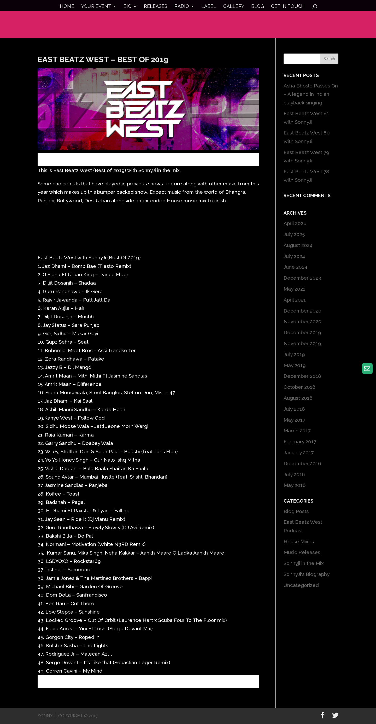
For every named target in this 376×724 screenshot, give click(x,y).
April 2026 (295, 223)
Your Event (96, 6)
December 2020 (302, 311)
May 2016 (295, 485)
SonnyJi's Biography (307, 574)
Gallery (233, 6)
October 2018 (299, 387)
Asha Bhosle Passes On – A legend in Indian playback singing (311, 94)
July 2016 (294, 474)
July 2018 (294, 409)
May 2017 (294, 420)
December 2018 (302, 376)
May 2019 (295, 365)
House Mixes (299, 541)
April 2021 (295, 300)
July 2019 (294, 354)
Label (208, 6)
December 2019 (302, 332)
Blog (257, 6)
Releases (155, 6)
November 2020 (302, 321)
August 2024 (298, 245)
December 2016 (302, 463)
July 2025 (294, 234)
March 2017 (297, 430)
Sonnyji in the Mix (304, 563)
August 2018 (298, 398)
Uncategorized (301, 585)
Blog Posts (296, 511)
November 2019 (302, 343)
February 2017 (300, 441)
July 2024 (294, 256)
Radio (181, 6)
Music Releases (302, 552)
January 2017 (299, 452)
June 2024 (295, 267)
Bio (128, 6)
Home (67, 6)
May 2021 (294, 289)
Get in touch (288, 6)
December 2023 (302, 278)
